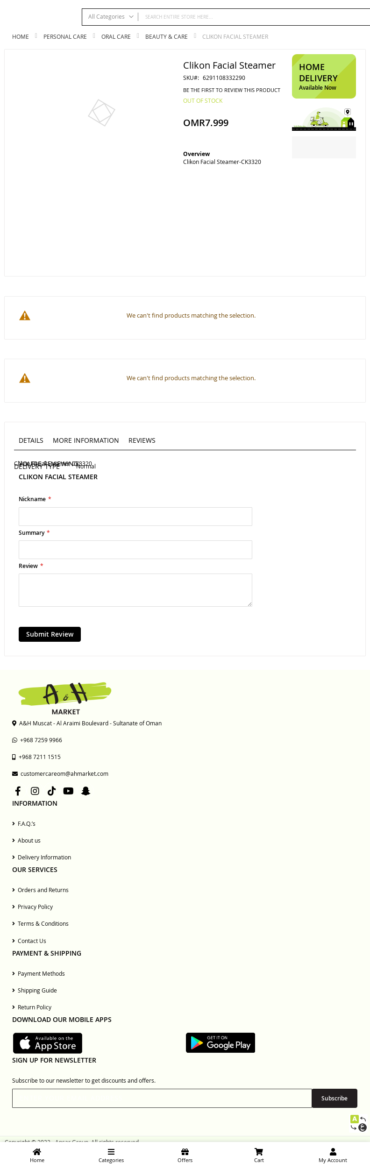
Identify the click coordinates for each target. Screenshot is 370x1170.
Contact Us (29, 940)
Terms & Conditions (40, 923)
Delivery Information (41, 857)
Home (20, 36)
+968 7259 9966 (37, 740)
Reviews (142, 440)
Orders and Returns (40, 889)
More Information (86, 440)
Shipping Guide (34, 990)
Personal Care (65, 36)
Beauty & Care (166, 36)
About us (26, 840)
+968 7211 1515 (36, 756)
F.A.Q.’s (24, 823)
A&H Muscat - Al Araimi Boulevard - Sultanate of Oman (87, 723)
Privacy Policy (32, 906)
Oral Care (116, 36)
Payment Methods (38, 973)
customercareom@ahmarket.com (60, 773)
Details (31, 440)
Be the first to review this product (231, 90)
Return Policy (31, 1007)
